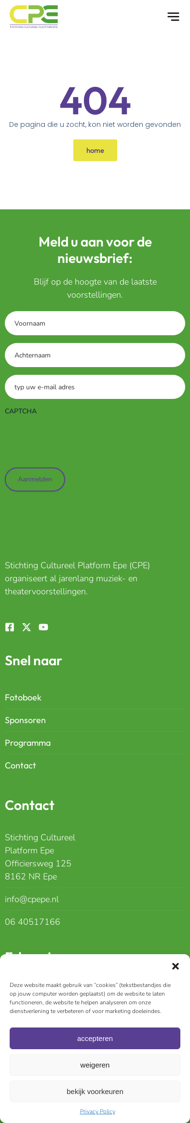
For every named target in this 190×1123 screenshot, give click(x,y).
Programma (28, 742)
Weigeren (95, 1065)
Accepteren (95, 1038)
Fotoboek (23, 697)
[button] (175, 966)
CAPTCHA (21, 411)
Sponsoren (25, 720)
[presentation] (78, 439)
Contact (20, 765)
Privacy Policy (97, 1111)
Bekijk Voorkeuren (95, 1091)
